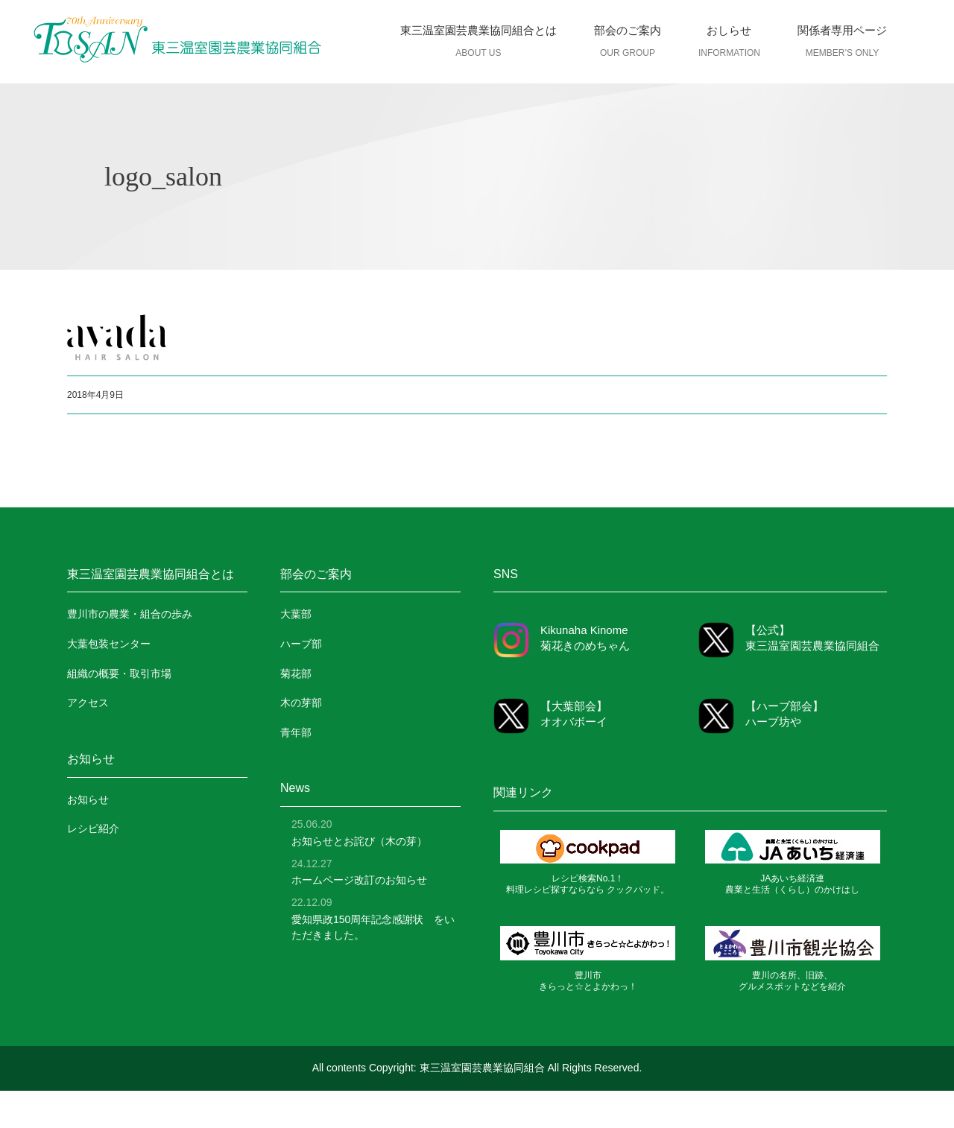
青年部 (296, 732)
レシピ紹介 (93, 828)
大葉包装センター (109, 644)
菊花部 (296, 673)
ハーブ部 (301, 644)
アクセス (88, 702)
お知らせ (88, 799)
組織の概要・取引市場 (119, 673)
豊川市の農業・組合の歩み (129, 614)
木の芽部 (301, 702)
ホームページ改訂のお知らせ (359, 880)
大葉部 (296, 614)
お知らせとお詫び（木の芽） (359, 841)
